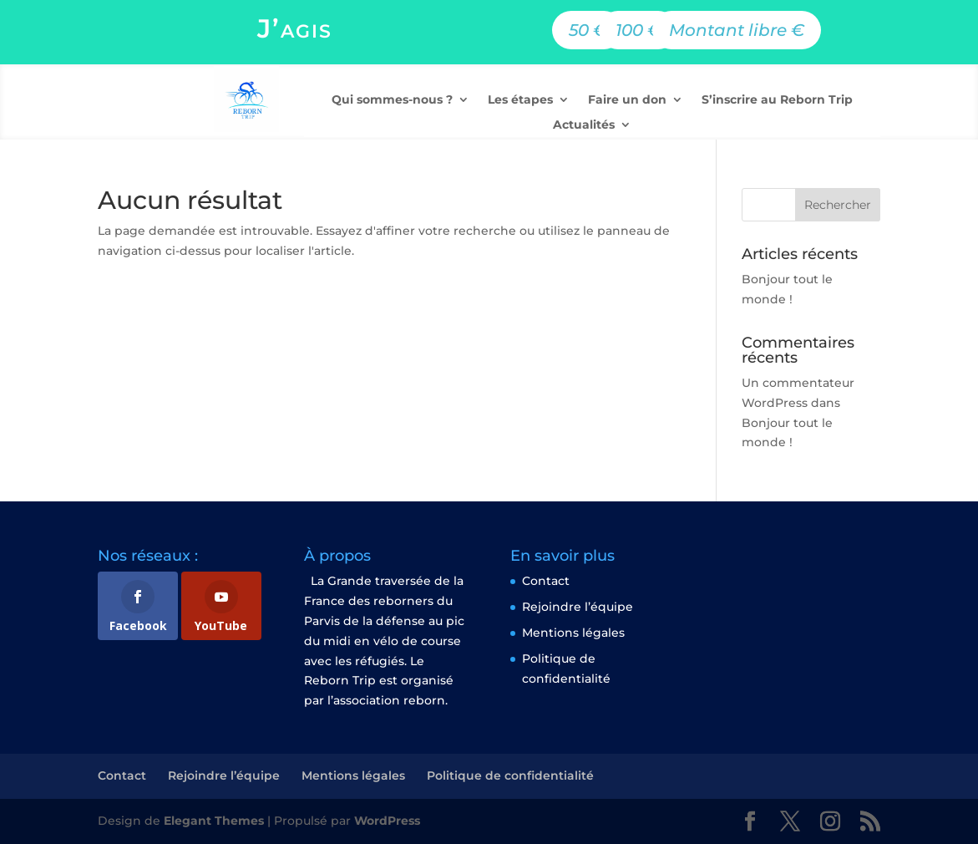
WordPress (387, 820)
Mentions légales (573, 632)
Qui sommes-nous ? (392, 100)
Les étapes (520, 100)
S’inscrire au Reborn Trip (777, 100)
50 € (587, 30)
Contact (546, 580)
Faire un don (627, 100)
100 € (638, 30)
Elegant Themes (214, 820)
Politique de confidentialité (510, 775)
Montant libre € (736, 30)
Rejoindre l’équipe (577, 606)
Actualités (584, 125)
